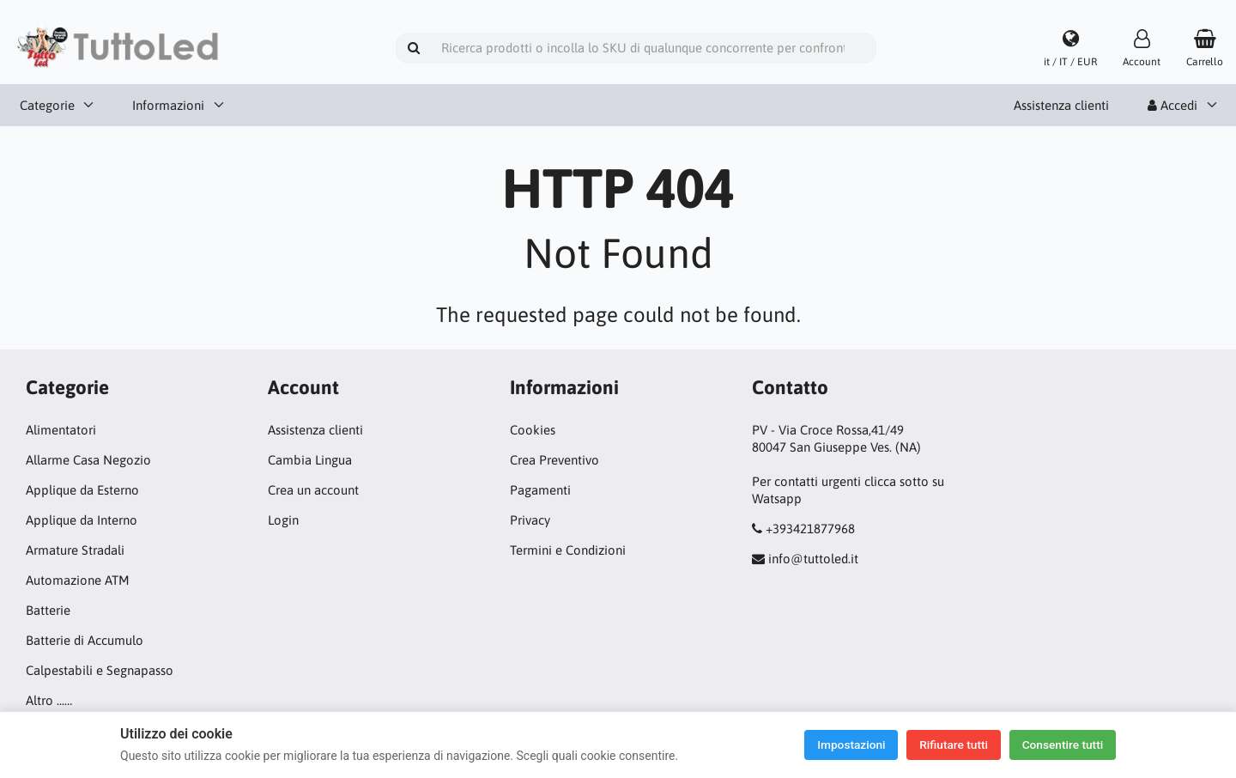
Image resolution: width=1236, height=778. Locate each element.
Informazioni (168, 105)
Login (283, 520)
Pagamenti (540, 490)
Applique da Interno (81, 520)
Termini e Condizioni (568, 550)
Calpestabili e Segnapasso (99, 670)
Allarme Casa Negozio (88, 460)
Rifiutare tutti (948, 744)
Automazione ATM (78, 580)
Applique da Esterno (82, 490)
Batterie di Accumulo (84, 640)
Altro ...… (49, 700)
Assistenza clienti (1061, 105)
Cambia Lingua (310, 460)
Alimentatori (61, 429)
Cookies (532, 429)
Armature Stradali (75, 550)
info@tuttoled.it (813, 558)
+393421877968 (810, 528)
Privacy (530, 520)
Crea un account (313, 490)
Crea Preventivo (554, 460)
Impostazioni (841, 744)
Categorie (47, 105)
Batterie (48, 610)
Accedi (1172, 105)
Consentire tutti (1060, 744)
